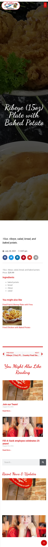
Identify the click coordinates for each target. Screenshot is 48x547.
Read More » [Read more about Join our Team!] (7, 411)
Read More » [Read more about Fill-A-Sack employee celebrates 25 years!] (7, 450)
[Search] (43, 462)
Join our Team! (10, 404)
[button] (45, 5)
